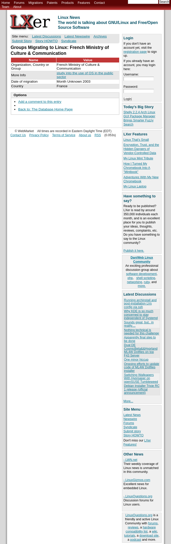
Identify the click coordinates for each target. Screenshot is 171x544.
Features (84, 3)
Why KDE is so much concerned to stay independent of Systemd (141, 314)
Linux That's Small (136, 140)
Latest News (132, 415)
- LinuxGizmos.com (137, 480)
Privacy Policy (39, 135)
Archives (100, 36)
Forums (19, 3)
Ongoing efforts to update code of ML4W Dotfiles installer (141, 367)
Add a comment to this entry (39, 102)
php (130, 278)
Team (5, 7)
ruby (147, 282)
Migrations (35, 3)
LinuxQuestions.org (139, 515)
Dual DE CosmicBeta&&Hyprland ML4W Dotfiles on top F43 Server (140, 350)
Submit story (132, 431)
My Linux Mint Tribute (138, 158)
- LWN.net (130, 460)
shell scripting (145, 278)
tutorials (129, 535)
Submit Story (22, 41)
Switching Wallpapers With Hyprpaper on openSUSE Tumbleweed (141, 378)
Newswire (130, 419)
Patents (52, 3)
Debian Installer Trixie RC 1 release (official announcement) (142, 389)
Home (6, 3)
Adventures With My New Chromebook (141, 179)
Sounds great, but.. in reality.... (139, 324)
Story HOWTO (134, 435)
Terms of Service (63, 135)
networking (134, 282)
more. (142, 286)
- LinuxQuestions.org (138, 496)
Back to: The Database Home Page (45, 109)
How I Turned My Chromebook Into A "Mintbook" (137, 168)
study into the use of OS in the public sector (85, 75)
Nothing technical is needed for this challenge (141, 331)
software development (141, 274)
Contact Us (18, 135)
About (17, 7)
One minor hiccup (136, 359)
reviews (133, 527)
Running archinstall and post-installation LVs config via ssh (140, 303)
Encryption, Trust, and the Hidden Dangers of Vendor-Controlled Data (141, 149)
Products (68, 3)
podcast (135, 539)
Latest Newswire (77, 36)
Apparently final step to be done (140, 339)
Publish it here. (134, 250)
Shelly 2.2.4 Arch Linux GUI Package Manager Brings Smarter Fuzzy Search (139, 118)
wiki (154, 531)
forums (152, 523)
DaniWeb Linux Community (141, 259)
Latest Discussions (46, 36)
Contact (99, 3)
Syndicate (130, 427)
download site (148, 535)
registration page (135, 52)
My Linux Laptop (135, 186)
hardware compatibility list (141, 529)
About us (85, 135)
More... (128, 401)
